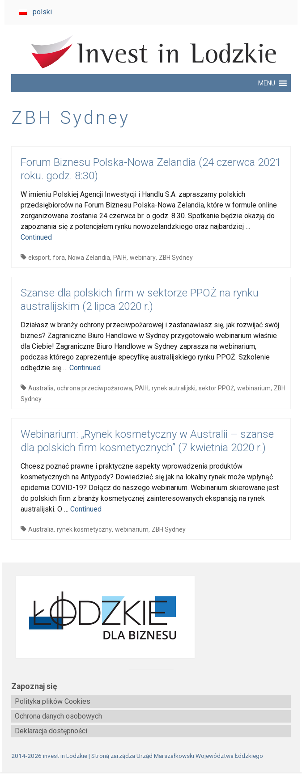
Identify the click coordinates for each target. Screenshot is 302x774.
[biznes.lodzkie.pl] (151, 617)
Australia (41, 388)
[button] (266, 83)
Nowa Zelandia (89, 257)
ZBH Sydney (176, 257)
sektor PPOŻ (216, 388)
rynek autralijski (174, 388)
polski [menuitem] (42, 12)
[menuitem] (35, 12)
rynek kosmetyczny (84, 529)
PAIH (120, 257)
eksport (39, 257)
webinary (143, 257)
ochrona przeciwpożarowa (94, 388)
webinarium (254, 388)
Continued (36, 237)
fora (59, 257)
